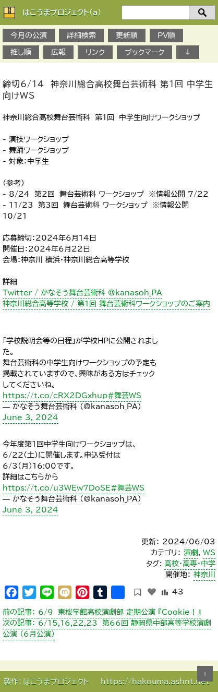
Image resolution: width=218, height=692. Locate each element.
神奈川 (204, 574)
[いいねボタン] (152, 592)
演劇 (191, 552)
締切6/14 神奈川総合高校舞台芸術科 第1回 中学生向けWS (108, 90)
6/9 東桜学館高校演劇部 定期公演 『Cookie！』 (102, 612)
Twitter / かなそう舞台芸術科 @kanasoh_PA (82, 292)
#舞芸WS (124, 395)
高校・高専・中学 (189, 563)
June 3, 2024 (30, 417)
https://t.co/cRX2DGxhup (55, 395)
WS (209, 552)
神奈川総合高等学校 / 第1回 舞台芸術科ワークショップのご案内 (106, 303)
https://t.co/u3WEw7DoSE (57, 488)
